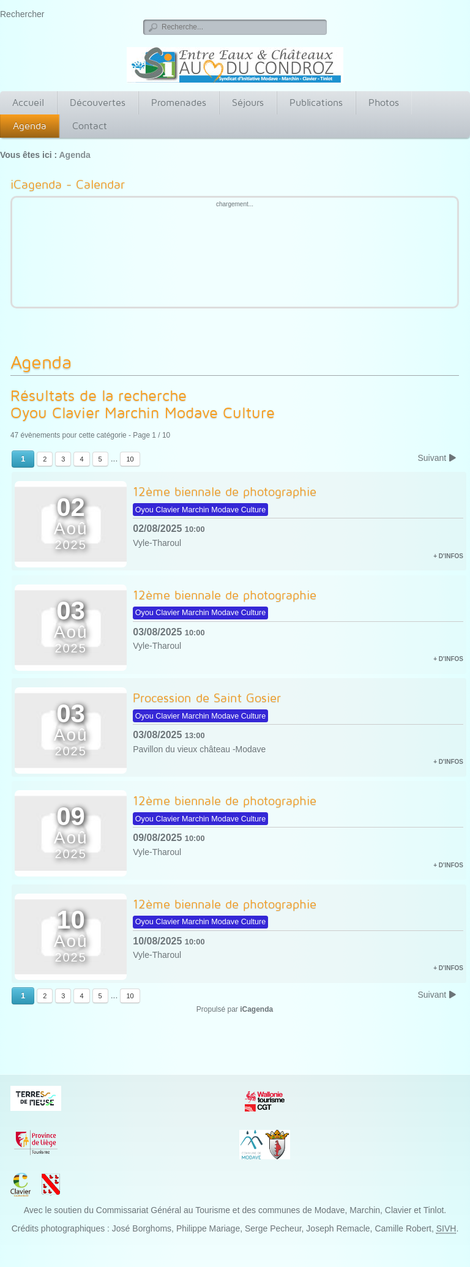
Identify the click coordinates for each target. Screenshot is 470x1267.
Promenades (178, 102)
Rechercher (22, 14)
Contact (89, 126)
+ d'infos (448, 556)
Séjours (248, 102)
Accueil (28, 102)
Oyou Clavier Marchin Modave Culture (149, 412)
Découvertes (97, 102)
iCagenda (256, 1009)
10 (129, 459)
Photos (383, 102)
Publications (316, 102)
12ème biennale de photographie (224, 491)
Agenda (30, 126)
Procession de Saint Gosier (207, 697)
